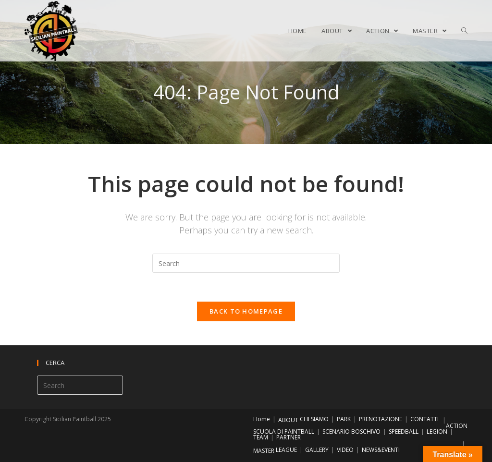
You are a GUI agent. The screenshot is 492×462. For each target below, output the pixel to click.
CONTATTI (424, 419)
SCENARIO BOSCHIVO (351, 431)
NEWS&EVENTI (381, 450)
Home (261, 419)
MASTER (263, 451)
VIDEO (345, 450)
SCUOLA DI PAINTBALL (283, 431)
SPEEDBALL (403, 431)
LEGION (437, 431)
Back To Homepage (246, 311)
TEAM (260, 437)
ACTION (456, 426)
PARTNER (288, 437)
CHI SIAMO (314, 419)
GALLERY (317, 450)
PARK (344, 419)
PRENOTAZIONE (380, 419)
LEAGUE (286, 450)
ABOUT (288, 420)
